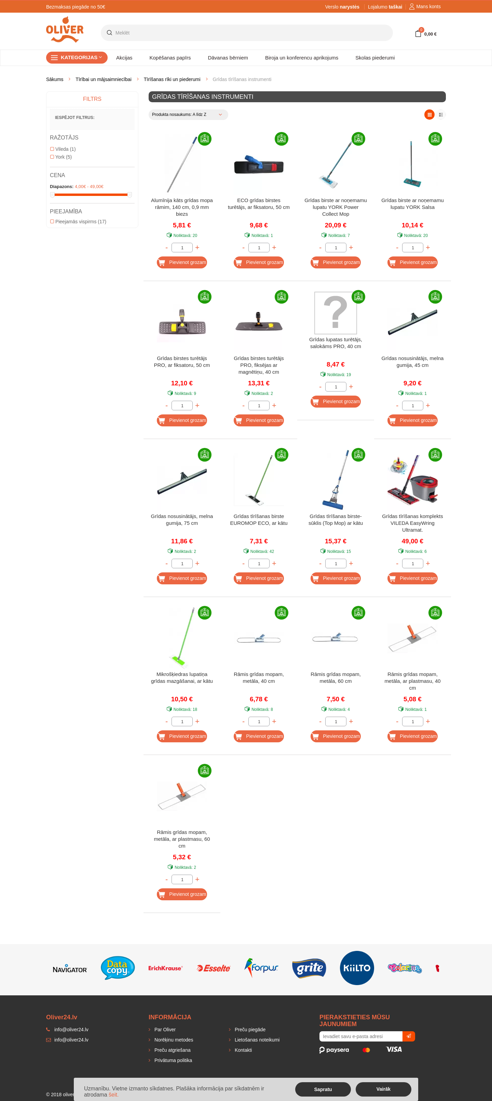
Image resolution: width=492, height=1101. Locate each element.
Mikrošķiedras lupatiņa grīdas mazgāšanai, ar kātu (182, 677)
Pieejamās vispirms (78, 221)
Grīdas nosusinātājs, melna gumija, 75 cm (182, 519)
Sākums (55, 79)
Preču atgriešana (172, 1050)
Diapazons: (61, 186)
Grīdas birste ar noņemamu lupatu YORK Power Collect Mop (335, 207)
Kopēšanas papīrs (170, 58)
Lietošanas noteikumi (256, 1040)
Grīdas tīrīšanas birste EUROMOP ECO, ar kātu (258, 519)
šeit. (114, 1095)
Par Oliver (164, 1029)
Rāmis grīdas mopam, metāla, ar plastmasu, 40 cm (412, 681)
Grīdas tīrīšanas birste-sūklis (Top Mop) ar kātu (336, 519)
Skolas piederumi (375, 58)
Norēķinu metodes (173, 1040)
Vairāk (384, 1089)
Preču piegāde (249, 1029)
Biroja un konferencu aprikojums (301, 58)
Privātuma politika (172, 1060)
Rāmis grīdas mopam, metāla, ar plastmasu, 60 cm (182, 839)
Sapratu (323, 1089)
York (61, 157)
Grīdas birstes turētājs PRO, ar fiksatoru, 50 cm (182, 361)
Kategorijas (81, 57)
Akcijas (124, 58)
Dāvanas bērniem (228, 58)
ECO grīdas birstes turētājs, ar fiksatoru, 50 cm (259, 203)
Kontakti (242, 1050)
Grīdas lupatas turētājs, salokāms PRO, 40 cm (335, 342)
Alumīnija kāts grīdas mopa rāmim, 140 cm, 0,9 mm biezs (182, 207)
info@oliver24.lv (67, 1040)
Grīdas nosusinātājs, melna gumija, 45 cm (413, 361)
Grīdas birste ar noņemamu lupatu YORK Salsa (412, 203)
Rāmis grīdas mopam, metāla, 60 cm (336, 677)
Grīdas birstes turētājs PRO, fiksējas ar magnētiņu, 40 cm (259, 365)
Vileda (63, 149)
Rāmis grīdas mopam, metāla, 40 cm (259, 677)
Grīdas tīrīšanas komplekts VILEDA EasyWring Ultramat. (412, 523)
